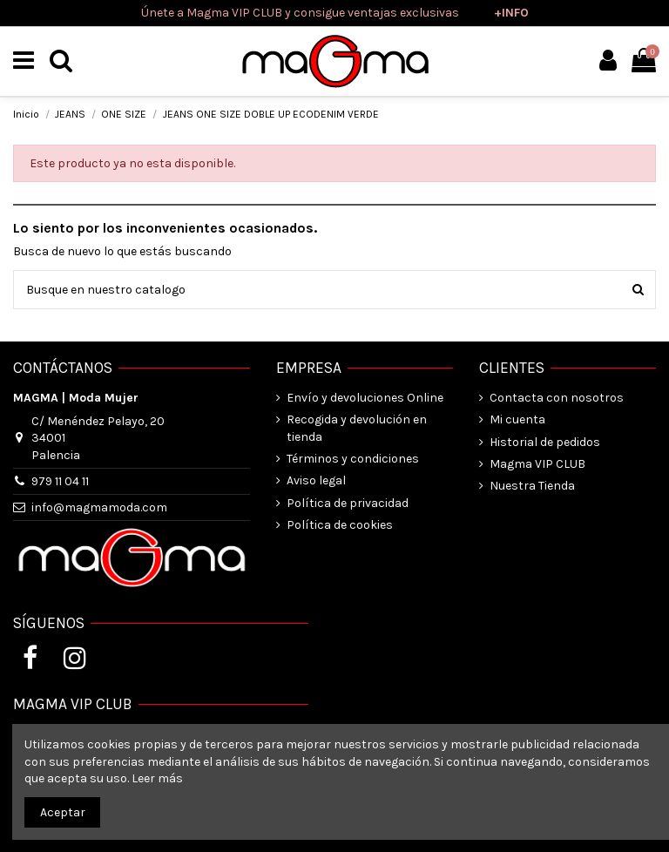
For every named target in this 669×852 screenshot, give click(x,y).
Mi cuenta (517, 419)
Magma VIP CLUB (537, 463)
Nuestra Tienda (532, 485)
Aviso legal (316, 480)
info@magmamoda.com (99, 507)
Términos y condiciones (353, 458)
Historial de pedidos (545, 442)
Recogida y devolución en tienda (357, 428)
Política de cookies (340, 524)
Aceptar (62, 812)
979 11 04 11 (60, 481)
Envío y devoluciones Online (365, 397)
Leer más (157, 778)
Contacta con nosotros (557, 397)
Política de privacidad (348, 503)
